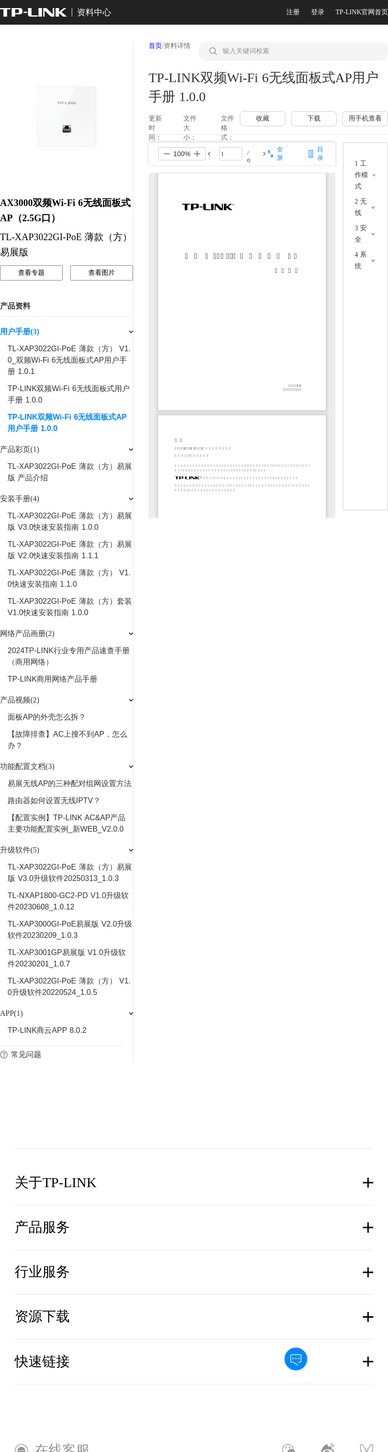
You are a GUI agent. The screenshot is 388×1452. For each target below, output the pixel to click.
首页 (155, 45)
